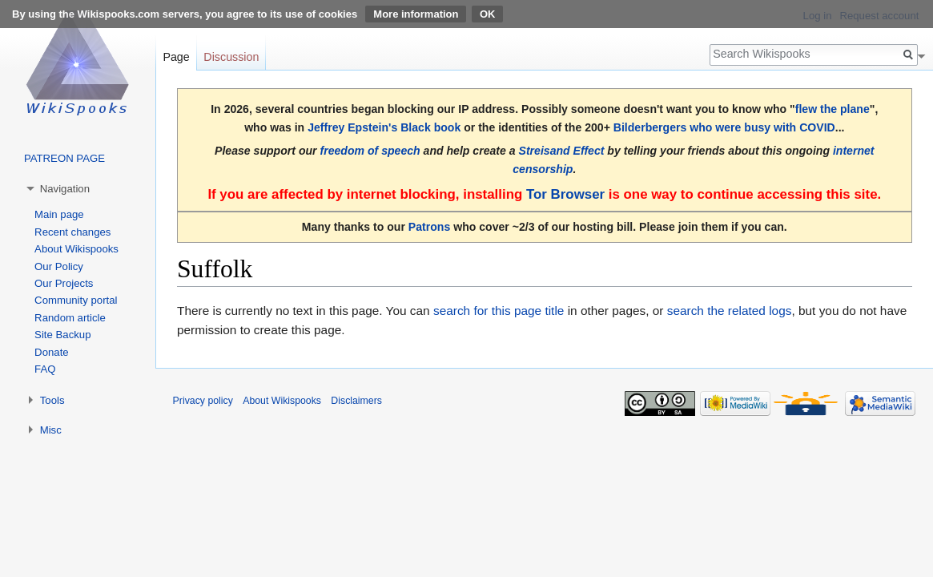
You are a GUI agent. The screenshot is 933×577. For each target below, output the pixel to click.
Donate (51, 352)
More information (415, 14)
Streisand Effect (562, 150)
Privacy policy (203, 400)
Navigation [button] (65, 189)
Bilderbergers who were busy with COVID (724, 127)
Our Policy (58, 266)
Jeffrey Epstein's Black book (384, 127)
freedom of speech (370, 150)
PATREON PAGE (64, 158)
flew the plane (832, 109)
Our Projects (63, 283)
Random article (70, 318)
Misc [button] (51, 430)
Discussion (231, 56)
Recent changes (72, 232)
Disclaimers (356, 400)
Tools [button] (52, 400)
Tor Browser (565, 194)
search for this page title (498, 310)
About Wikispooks (76, 249)
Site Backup (62, 335)
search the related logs (729, 310)
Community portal (75, 300)
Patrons (429, 226)
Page (176, 56)
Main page (59, 214)
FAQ (44, 369)
